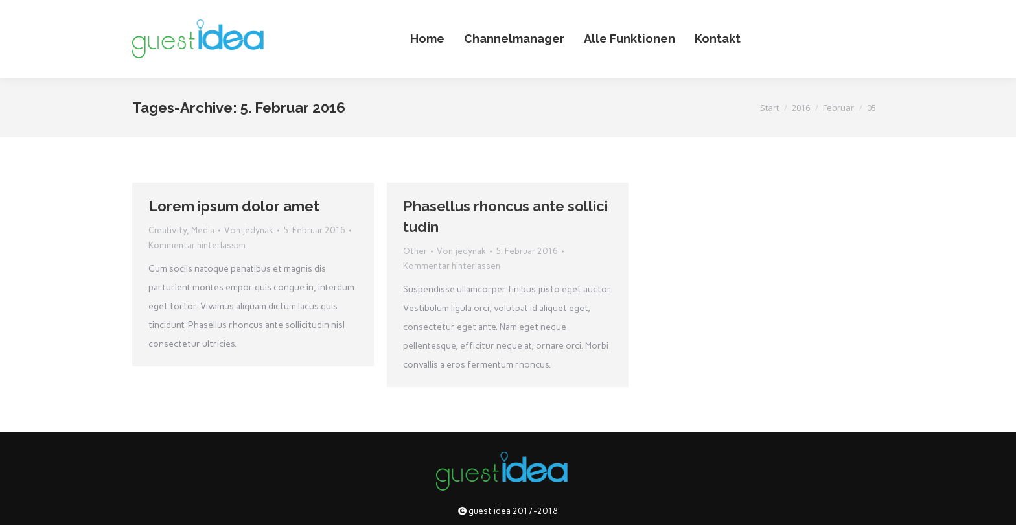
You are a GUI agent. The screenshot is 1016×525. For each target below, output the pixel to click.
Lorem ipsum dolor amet (233, 206)
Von (248, 230)
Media (202, 230)
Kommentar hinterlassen (197, 245)
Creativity (167, 230)
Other (415, 251)
